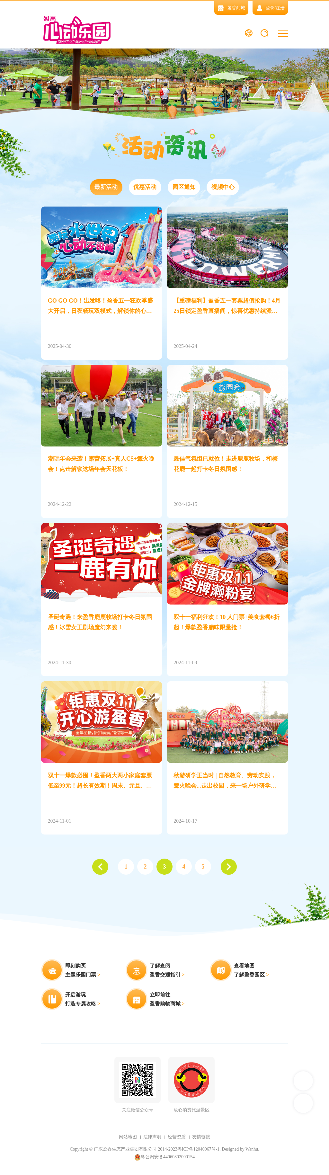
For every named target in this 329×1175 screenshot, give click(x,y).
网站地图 (128, 1137)
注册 (280, 7)
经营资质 (177, 1137)
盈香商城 (231, 7)
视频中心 (223, 187)
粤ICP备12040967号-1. (199, 1149)
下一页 (229, 867)
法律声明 (152, 1137)
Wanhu (251, 1149)
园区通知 (184, 187)
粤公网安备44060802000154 (164, 1157)
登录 (269, 7)
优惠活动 (144, 187)
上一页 (100, 867)
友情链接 (201, 1137)
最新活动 (106, 187)
